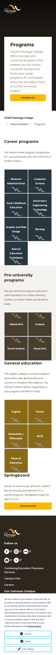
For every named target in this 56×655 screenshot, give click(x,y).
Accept (28, 633)
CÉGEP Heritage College (18, 117)
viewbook (28, 97)
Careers (9, 584)
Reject (28, 641)
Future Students (19, 124)
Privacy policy (34, 626)
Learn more (28, 506)
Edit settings (28, 649)
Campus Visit (12, 578)
